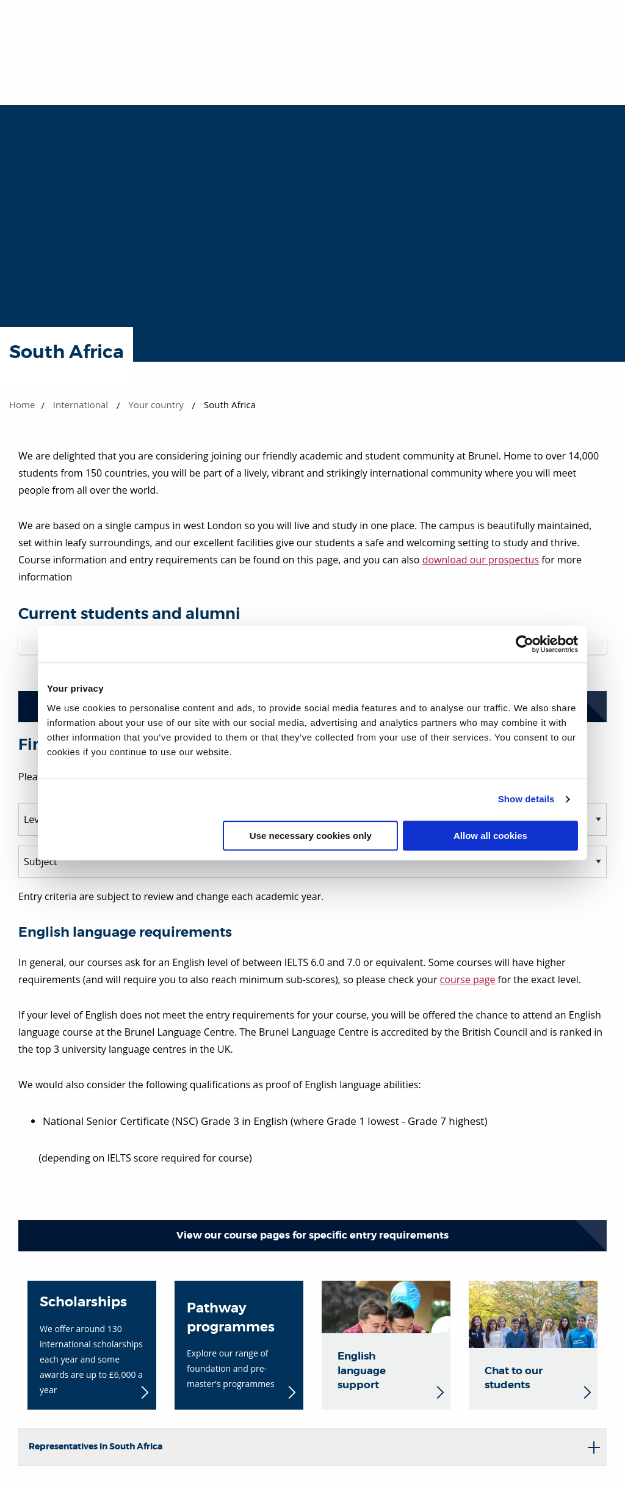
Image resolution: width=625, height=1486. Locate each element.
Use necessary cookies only (311, 835)
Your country (155, 404)
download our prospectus (480, 559)
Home (22, 404)
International (80, 404)
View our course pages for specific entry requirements (312, 1235)
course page (468, 979)
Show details (526, 799)
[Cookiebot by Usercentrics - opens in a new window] (524, 644)
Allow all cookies (490, 835)
